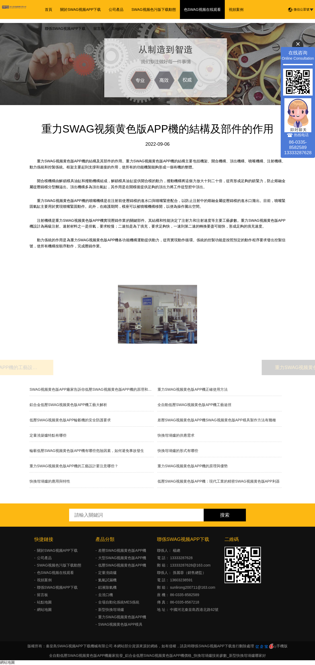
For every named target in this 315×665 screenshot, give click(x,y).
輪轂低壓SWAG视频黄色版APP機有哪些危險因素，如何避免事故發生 (87, 451)
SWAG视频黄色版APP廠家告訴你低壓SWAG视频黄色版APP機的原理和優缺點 (92, 389)
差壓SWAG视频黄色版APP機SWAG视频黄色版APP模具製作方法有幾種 (217, 420)
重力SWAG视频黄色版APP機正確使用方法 (193, 389)
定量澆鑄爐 (107, 572)
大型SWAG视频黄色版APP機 (122, 558)
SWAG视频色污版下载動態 (153, 9)
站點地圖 (44, 602)
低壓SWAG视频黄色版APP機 (122, 565)
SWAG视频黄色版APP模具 (120, 624)
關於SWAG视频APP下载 (80, 9)
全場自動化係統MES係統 (118, 602)
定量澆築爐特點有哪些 (48, 435)
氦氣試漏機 (107, 580)
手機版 (282, 646)
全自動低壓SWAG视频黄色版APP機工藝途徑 (194, 405)
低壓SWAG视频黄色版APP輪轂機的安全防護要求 (70, 420)
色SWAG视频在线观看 (202, 9)
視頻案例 (236, 9)
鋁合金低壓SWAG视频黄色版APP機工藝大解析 (68, 405)
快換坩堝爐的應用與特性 (50, 481)
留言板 (98, 28)
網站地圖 (44, 609)
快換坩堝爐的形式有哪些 (178, 451)
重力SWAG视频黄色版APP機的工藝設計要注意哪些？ (74, 466)
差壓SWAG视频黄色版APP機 (122, 550)
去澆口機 (105, 595)
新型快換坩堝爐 (111, 609)
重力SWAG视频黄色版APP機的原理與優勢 (193, 466)
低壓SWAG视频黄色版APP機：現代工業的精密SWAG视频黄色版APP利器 (219, 481)
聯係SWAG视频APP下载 (65, 28)
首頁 (48, 9)
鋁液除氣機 (107, 587)
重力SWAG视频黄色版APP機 (122, 617)
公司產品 (116, 9)
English (118, 28)
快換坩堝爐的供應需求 (176, 435)
